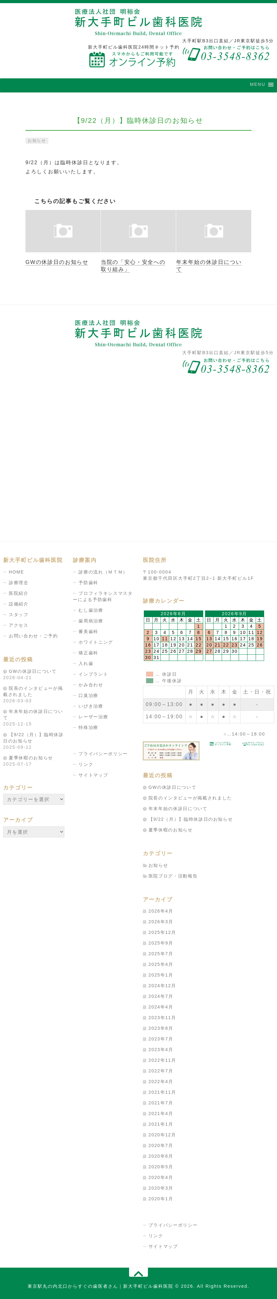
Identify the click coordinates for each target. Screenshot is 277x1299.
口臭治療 (89, 695)
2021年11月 (163, 1092)
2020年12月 (163, 1134)
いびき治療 (91, 706)
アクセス (19, 625)
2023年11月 (163, 1017)
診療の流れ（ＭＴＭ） (104, 571)
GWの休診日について (33, 670)
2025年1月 (161, 974)
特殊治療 (89, 727)
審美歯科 (89, 631)
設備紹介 (19, 603)
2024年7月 (161, 996)
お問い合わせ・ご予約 (34, 635)
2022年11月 (163, 1060)
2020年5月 (161, 1166)
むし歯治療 (91, 610)
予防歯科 (89, 582)
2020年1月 (161, 1198)
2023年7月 (161, 1038)
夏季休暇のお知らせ (31, 757)
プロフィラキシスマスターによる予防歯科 (103, 596)
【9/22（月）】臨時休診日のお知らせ (192, 818)
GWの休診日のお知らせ (57, 262)
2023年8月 (161, 1028)
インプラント (94, 674)
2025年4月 (161, 964)
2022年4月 (161, 1081)
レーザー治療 (94, 716)
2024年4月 (161, 1006)
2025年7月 (161, 953)
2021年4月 (161, 1113)
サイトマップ (94, 775)
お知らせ (38, 140)
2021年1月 (161, 1124)
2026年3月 (161, 921)
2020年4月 (161, 1177)
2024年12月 (163, 985)
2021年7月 (161, 1102)
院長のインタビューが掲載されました (191, 797)
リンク (86, 764)
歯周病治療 (91, 620)
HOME (16, 571)
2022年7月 (161, 1070)
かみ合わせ (91, 684)
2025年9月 (161, 942)
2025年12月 (163, 932)
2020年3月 (161, 1188)
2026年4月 (161, 911)
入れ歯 (86, 663)
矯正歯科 (89, 652)
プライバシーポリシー (104, 753)
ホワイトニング (96, 642)
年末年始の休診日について (179, 808)
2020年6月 (161, 1156)
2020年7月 (161, 1145)
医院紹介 (19, 593)
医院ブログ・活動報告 (174, 875)
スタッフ (19, 614)
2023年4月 (161, 1049)
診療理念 (19, 582)
